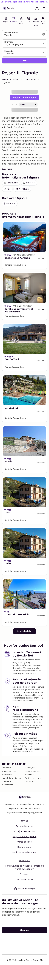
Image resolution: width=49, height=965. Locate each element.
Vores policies (24, 842)
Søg (25, 60)
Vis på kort (9, 203)
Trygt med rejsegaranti (24, 836)
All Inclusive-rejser (9, 771)
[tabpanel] (24, 46)
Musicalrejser (7, 785)
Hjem (5, 79)
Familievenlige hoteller (34, 778)
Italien (16, 79)
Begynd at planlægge (24, 97)
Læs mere (7, 169)
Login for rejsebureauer (24, 852)
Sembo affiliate (24, 879)
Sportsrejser (7, 775)
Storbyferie (6, 781)
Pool (7, 189)
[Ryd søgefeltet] (43, 34)
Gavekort (24, 874)
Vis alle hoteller (24, 631)
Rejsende (8, 51)
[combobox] (22, 35)
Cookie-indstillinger (24, 888)
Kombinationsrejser (33, 771)
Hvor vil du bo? (11, 33)
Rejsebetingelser (24, 826)
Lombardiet (30, 79)
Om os (24, 821)
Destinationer (24, 847)
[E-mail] (24, 922)
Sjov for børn (30, 781)
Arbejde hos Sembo (24, 831)
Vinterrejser (29, 768)
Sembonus (24, 861)
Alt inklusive (22, 188)
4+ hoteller (29, 183)
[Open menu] (44, 8)
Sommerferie (7, 768)
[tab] (5, 22)
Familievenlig (11, 183)
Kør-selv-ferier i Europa (11, 778)
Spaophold (29, 775)
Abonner (24, 930)
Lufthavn (15, 104)
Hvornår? (8, 42)
